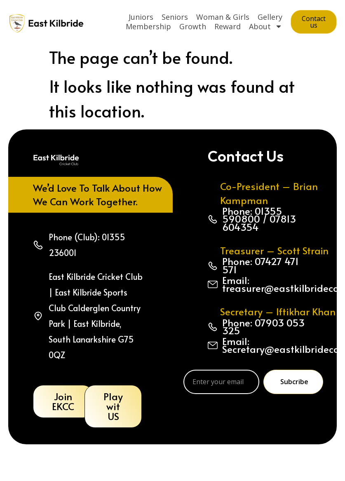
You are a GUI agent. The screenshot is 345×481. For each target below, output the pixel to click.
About (265, 26)
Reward (227, 26)
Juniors (141, 17)
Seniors (175, 17)
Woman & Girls (222, 17)
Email (203, 361)
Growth (192, 26)
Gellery (270, 17)
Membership (148, 26)
